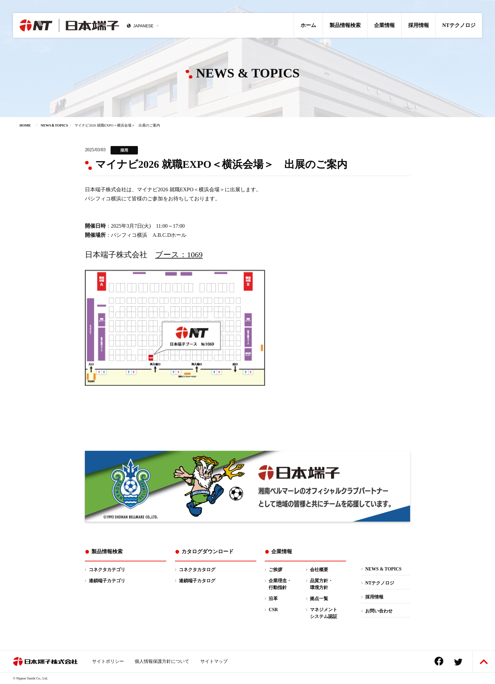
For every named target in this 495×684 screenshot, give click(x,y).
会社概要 (319, 569)
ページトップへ (484, 661)
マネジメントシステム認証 (323, 613)
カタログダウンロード (207, 551)
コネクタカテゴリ (107, 569)
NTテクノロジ (458, 25)
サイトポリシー (108, 661)
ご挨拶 (275, 569)
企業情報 (384, 25)
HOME (25, 125)
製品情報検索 (345, 25)
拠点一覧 (319, 598)
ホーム (308, 25)
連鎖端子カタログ (197, 580)
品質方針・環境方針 (321, 584)
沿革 (273, 598)
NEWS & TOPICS (383, 569)
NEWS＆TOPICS (54, 125)
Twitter (458, 662)
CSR (273, 609)
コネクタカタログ (197, 569)
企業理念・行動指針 (280, 584)
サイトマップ (214, 661)
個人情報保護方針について (162, 661)
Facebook (439, 661)
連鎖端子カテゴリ (107, 580)
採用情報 (418, 25)
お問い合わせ (379, 611)
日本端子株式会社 (69, 25)
